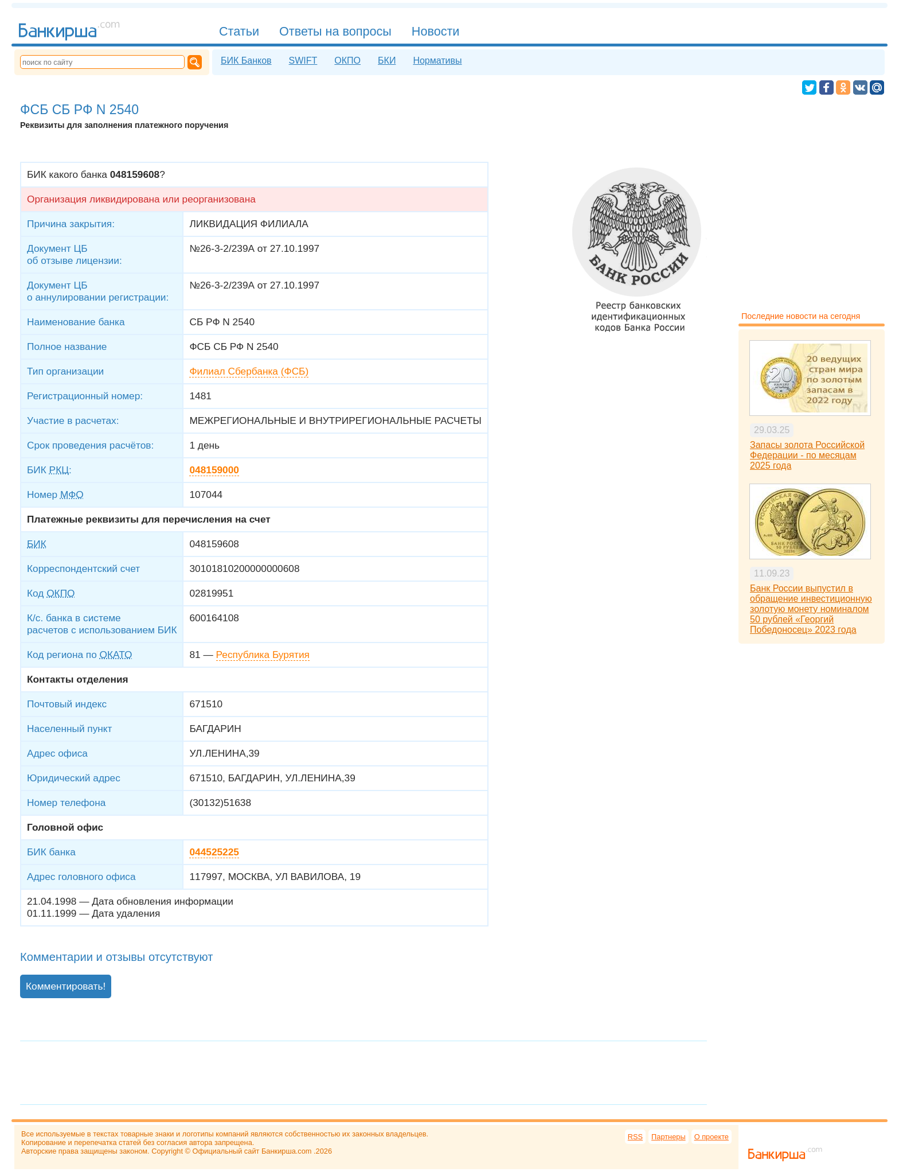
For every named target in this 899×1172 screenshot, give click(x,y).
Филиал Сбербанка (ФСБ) (248, 371)
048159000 (214, 470)
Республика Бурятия (263, 654)
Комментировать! (65, 986)
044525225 (214, 852)
